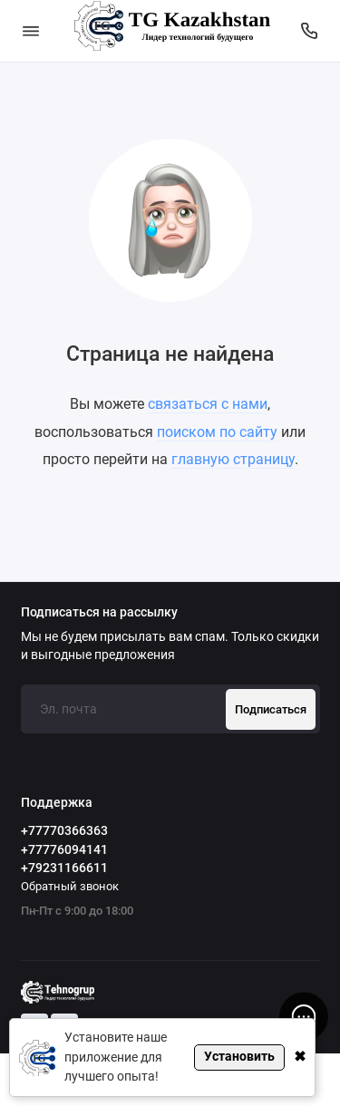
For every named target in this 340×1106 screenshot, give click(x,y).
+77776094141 (64, 849)
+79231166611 (64, 867)
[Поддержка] (310, 31)
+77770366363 (64, 830)
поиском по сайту (217, 432)
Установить (239, 1056)
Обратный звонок (70, 886)
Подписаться (270, 709)
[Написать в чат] (303, 1016)
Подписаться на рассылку (99, 612)
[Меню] (31, 31)
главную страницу (233, 459)
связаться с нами (207, 403)
